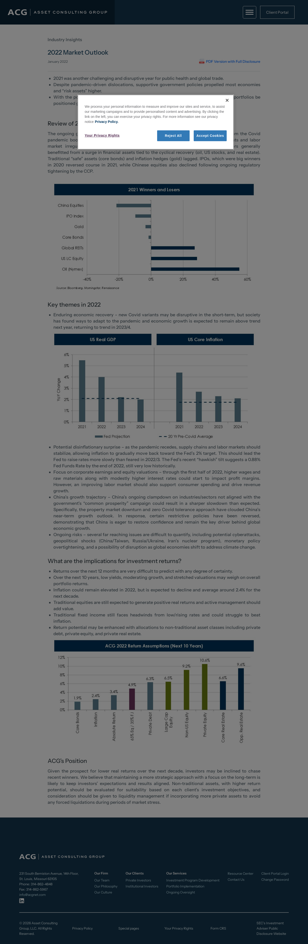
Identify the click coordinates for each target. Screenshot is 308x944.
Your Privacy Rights (102, 135)
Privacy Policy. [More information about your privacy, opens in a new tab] (106, 122)
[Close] (227, 100)
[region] (155, 122)
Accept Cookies (210, 136)
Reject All (173, 136)
